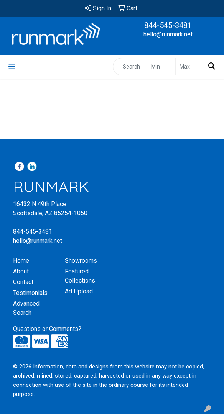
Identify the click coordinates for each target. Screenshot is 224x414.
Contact (23, 282)
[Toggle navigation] (12, 66)
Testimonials (30, 292)
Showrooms (81, 260)
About (21, 271)
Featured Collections (80, 276)
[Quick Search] (130, 66)
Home (21, 260)
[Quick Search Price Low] (161, 66)
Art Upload (79, 291)
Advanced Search (26, 308)
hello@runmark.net (168, 34)
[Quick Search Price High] (189, 66)
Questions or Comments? (47, 328)
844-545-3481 (168, 25)
